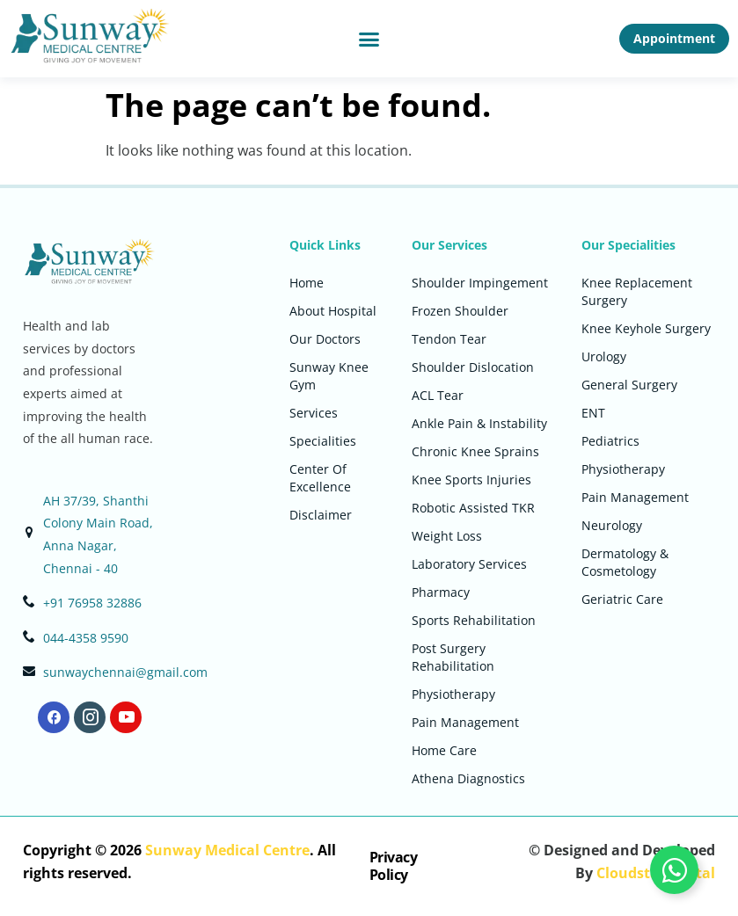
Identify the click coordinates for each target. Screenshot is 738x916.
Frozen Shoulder (460, 310)
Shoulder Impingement (480, 282)
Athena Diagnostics (468, 778)
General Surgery (629, 384)
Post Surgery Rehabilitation (453, 657)
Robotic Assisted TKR (473, 507)
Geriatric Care (622, 599)
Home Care (444, 750)
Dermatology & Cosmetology (625, 562)
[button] (369, 38)
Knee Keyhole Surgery (646, 328)
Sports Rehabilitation (474, 620)
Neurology (611, 525)
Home (306, 282)
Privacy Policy (393, 865)
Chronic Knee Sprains (475, 451)
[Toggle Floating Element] (674, 870)
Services (313, 412)
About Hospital (332, 310)
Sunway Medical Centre (227, 850)
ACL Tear (438, 395)
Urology (603, 356)
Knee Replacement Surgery (636, 291)
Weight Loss (447, 535)
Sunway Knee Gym (329, 376)
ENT (593, 412)
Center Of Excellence (320, 478)
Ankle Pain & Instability (479, 423)
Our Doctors (325, 339)
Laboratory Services (469, 564)
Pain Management (465, 722)
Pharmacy (441, 592)
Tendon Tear (449, 339)
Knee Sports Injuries (471, 479)
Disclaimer (320, 514)
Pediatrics (610, 441)
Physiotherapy (453, 694)
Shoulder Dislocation (473, 367)
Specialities (322, 441)
